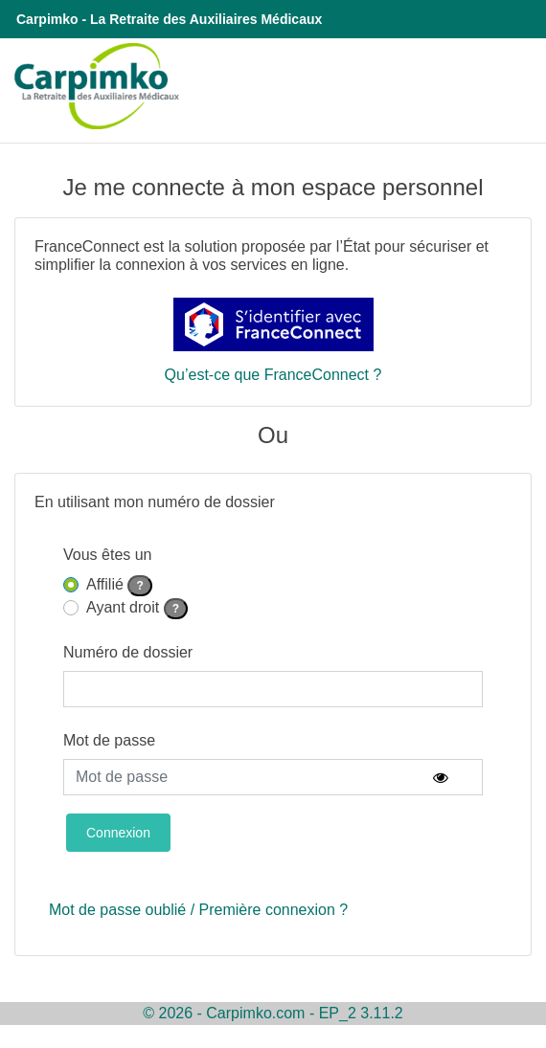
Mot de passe (109, 740)
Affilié (119, 584)
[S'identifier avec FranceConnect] (273, 324)
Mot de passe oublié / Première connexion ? (198, 910)
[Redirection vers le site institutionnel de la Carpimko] (91, 85)
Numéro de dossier (128, 652)
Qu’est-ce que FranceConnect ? (273, 375)
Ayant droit (137, 607)
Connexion (118, 832)
